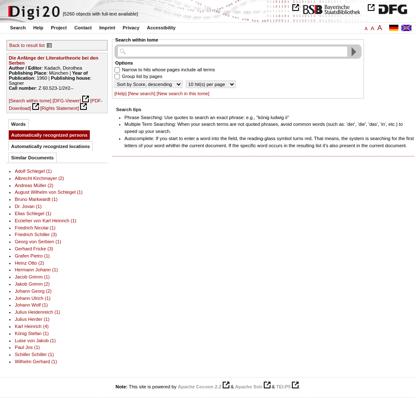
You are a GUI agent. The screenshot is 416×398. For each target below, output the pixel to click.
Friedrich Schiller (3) (36, 234)
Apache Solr (249, 386)
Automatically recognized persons (49, 135)
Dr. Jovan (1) (28, 206)
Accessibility (161, 27)
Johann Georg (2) (33, 291)
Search (18, 27)
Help (38, 27)
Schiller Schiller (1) (34, 354)
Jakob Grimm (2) (32, 283)
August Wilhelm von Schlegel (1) (49, 192)
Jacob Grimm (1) (32, 276)
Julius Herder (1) (32, 319)
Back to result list (27, 45)
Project (59, 27)
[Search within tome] (30, 100)
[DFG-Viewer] (66, 100)
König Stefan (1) (32, 333)
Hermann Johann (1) (36, 269)
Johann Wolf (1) (31, 304)
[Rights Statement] (59, 108)
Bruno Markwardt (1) (36, 199)
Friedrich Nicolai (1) (35, 227)
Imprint (107, 27)
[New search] (141, 93)
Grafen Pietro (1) (32, 255)
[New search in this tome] (182, 93)
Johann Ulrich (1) (32, 298)
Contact (83, 27)
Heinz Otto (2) (29, 262)
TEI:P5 (283, 386)
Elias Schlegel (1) (33, 213)
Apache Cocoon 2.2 (199, 386)
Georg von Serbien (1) (38, 241)
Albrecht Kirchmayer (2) (39, 178)
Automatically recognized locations (50, 146)
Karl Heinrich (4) (32, 326)
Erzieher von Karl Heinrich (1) (45, 220)
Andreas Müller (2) (34, 185)
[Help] (120, 93)
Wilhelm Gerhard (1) (36, 361)
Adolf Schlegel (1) (33, 171)
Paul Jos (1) (27, 347)
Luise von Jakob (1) (35, 340)
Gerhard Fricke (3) (34, 248)
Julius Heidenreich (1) (37, 312)
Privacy (131, 27)
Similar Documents (32, 157)
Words (18, 124)
